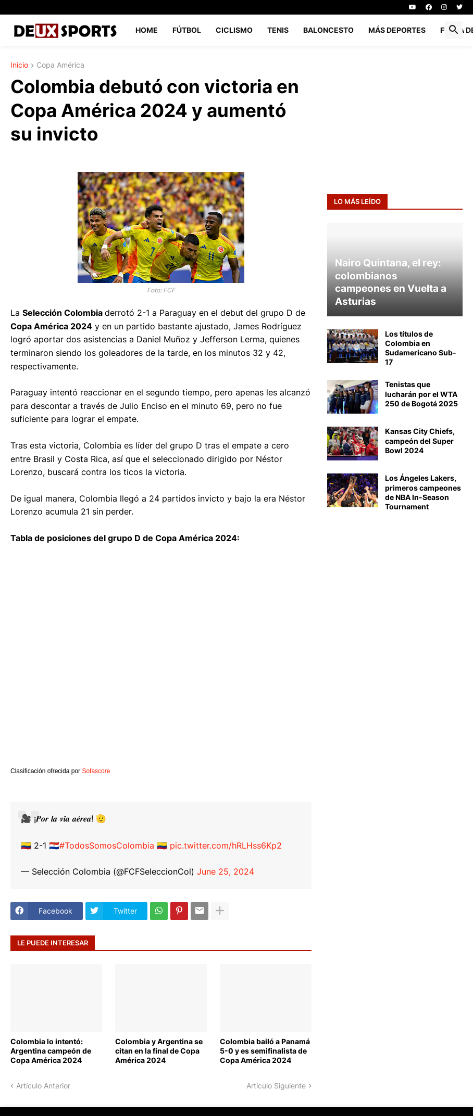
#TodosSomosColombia (106, 845)
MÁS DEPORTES (397, 29)
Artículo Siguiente (276, 1085)
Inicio (19, 65)
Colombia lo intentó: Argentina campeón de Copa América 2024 (50, 1050)
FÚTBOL (186, 29)
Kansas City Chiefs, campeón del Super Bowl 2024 (420, 440)
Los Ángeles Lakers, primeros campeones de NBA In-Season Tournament (423, 492)
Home (146, 29)
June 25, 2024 (225, 871)
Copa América (60, 65)
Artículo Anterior (43, 1085)
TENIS (278, 29)
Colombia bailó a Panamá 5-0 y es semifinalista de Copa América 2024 (265, 1050)
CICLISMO (234, 29)
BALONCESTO (328, 29)
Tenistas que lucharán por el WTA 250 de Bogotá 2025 (421, 393)
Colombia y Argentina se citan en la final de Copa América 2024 (159, 1050)
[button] (454, 30)
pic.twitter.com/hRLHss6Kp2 (226, 845)
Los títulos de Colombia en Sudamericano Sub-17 (420, 348)
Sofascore (96, 771)
